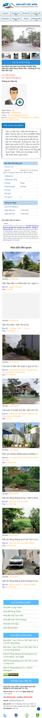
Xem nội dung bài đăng (21, 62)
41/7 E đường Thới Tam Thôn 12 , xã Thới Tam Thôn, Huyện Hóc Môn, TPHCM (20, 705)
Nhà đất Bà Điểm (10, 627)
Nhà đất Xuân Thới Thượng (14, 619)
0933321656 (10, 697)
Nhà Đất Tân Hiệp (11, 623)
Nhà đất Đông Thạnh (12, 611)
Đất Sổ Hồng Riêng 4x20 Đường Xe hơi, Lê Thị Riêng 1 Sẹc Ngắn (20, 655)
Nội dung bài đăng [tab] (13, 125)
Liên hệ (15, 708)
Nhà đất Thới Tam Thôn (13, 615)
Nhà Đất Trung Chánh (12, 607)
